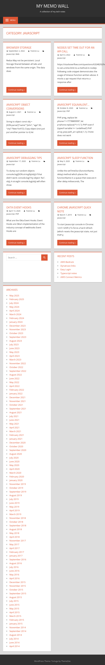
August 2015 (15, 597)
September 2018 (17, 525)
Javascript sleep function (75, 158)
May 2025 (14, 295)
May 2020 (14, 465)
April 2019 (14, 510)
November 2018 (17, 518)
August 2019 (15, 495)
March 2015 (15, 616)
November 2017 (17, 540)
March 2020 (15, 472)
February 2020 (16, 476)
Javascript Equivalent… (73, 104)
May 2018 (14, 533)
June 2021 (14, 419)
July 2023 (14, 344)
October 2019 (16, 487)
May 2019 (14, 506)
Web (17, 54)
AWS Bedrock (67, 261)
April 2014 (14, 646)
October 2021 (16, 404)
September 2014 (17, 631)
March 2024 (15, 314)
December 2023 (17, 325)
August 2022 (15, 374)
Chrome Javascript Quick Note (74, 209)
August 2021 (15, 412)
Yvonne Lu (34, 51)
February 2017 (16, 552)
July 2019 (14, 499)
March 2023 (15, 359)
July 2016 (14, 567)
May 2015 (14, 608)
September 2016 (17, 559)
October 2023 (16, 333)
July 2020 (14, 457)
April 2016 (14, 578)
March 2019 (15, 514)
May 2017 (14, 544)
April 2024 (14, 310)
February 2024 (16, 318)
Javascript (10, 54)
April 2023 (14, 355)
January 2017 (16, 555)
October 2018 (16, 521)
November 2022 (17, 363)
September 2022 (17, 371)
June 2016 (14, 570)
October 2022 (16, 367)
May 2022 (14, 382)
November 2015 (17, 585)
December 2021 (17, 397)
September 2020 (17, 450)
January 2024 (16, 321)
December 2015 (17, 582)
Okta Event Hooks (18, 207)
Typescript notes (68, 273)
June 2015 (14, 604)
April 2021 (14, 427)
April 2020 (14, 469)
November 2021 (17, 401)
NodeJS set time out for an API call (75, 49)
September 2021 (17, 408)
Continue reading (15, 89)
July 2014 (14, 638)
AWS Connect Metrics (71, 277)
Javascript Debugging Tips (24, 158)
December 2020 (17, 442)
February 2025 (16, 299)
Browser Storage (18, 47)
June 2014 (14, 642)
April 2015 (14, 612)
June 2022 (14, 378)
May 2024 (14, 306)
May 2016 (14, 574)
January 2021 (16, 438)
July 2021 (14, 416)
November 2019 (17, 484)
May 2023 (14, 352)
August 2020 (15, 453)
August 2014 (15, 634)
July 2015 (14, 600)
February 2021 (16, 435)
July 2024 (14, 303)
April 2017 (14, 548)
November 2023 (17, 329)
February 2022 (16, 389)
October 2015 (16, 589)
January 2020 (16, 480)
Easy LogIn (65, 269)
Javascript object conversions (18, 106)
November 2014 (17, 627)
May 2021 (14, 423)
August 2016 (15, 563)
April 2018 (14, 536)
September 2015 (17, 593)
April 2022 (14, 386)
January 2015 (16, 623)
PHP (68, 111)
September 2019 (17, 491)
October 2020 (16, 446)
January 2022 (16, 393)
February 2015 (16, 619)
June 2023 (14, 348)
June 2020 (14, 461)
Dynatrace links (68, 265)
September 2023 (17, 337)
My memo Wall (52, 5)
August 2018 (15, 529)
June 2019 (14, 502)
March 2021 (15, 431)
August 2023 (15, 340)
